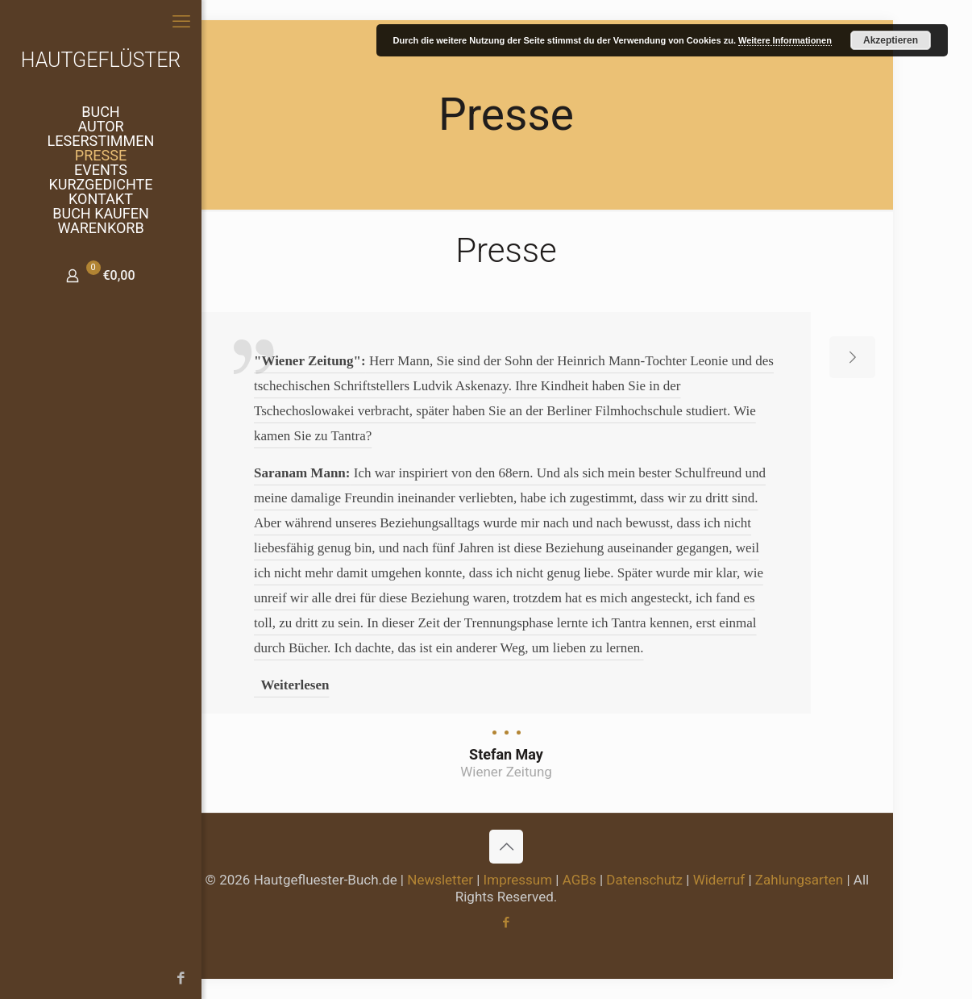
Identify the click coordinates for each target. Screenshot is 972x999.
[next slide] (852, 357)
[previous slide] (160, 357)
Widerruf (719, 880)
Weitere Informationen (785, 40)
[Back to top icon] (506, 847)
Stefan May (506, 754)
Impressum (518, 880)
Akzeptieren (890, 40)
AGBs (579, 880)
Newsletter (440, 880)
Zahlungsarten (799, 880)
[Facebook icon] (20, 978)
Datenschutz (644, 880)
